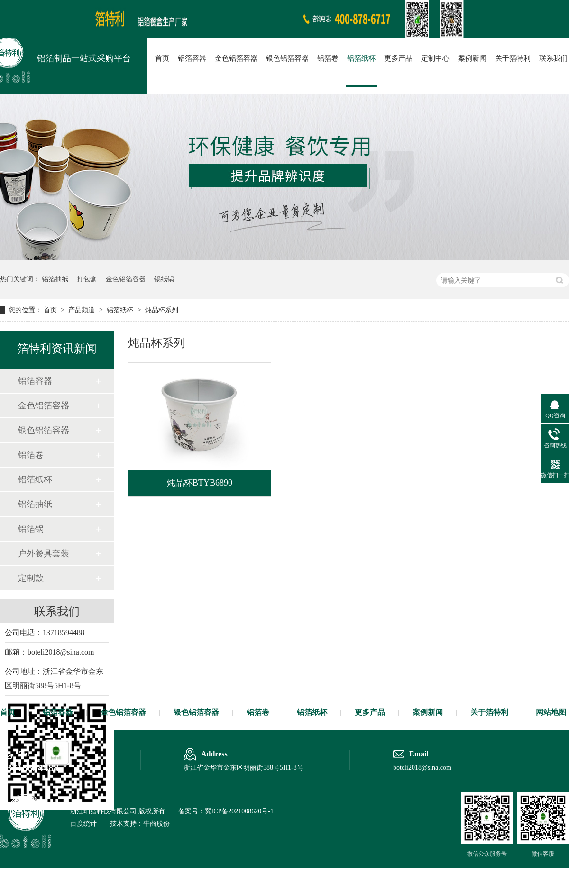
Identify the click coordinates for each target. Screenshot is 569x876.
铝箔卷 (328, 58)
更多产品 (398, 58)
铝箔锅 (31, 529)
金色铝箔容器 (236, 58)
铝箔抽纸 (55, 279)
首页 (162, 58)
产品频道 (82, 310)
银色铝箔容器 (287, 58)
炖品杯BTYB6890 (199, 483)
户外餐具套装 (43, 553)
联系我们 (553, 58)
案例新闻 (472, 58)
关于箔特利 (513, 58)
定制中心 (435, 58)
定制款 (31, 578)
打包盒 (87, 279)
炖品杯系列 (161, 310)
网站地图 (551, 712)
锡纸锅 (164, 279)
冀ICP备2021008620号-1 (239, 811)
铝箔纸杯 (361, 58)
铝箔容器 (192, 58)
